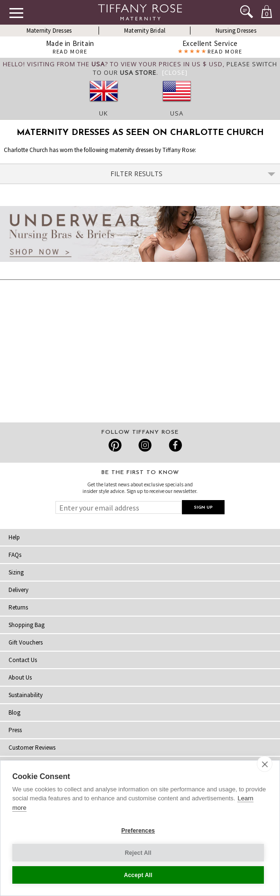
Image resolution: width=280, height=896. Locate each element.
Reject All (138, 853)
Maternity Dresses (49, 31)
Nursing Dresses (236, 31)
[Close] (175, 72)
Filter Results (193, 173)
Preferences (138, 830)
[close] (264, 764)
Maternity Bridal (144, 31)
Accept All (138, 875)
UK (103, 113)
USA (176, 113)
